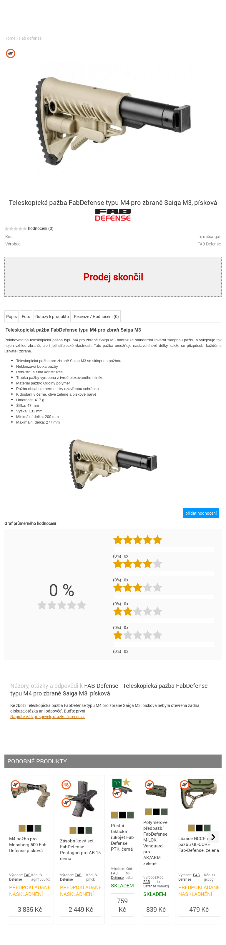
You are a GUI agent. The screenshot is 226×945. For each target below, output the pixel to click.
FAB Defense (20, 877)
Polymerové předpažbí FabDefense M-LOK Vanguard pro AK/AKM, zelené (155, 842)
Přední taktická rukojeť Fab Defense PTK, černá (122, 837)
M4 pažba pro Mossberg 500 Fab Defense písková (27, 844)
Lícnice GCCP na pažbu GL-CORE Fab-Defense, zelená (198, 844)
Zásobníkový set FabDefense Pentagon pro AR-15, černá (81, 849)
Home (9, 38)
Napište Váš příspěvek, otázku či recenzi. (47, 716)
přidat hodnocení (201, 513)
